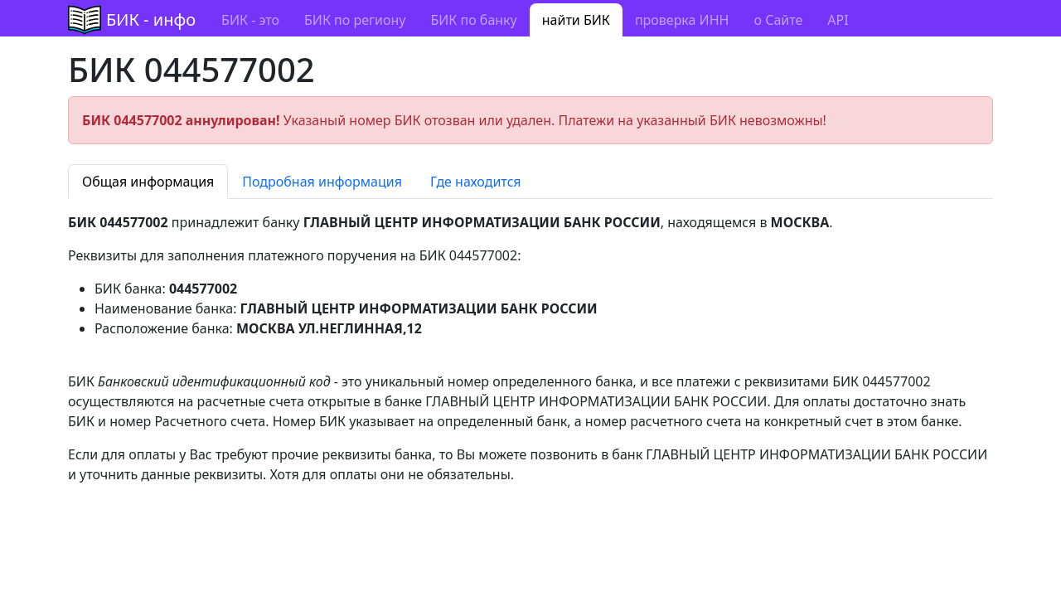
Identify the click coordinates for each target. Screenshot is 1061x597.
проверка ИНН (682, 20)
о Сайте (777, 20)
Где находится (475, 181)
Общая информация (148, 181)
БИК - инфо (151, 19)
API (837, 20)
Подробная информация (322, 181)
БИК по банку (473, 20)
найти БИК (576, 20)
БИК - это (250, 20)
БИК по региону (354, 20)
